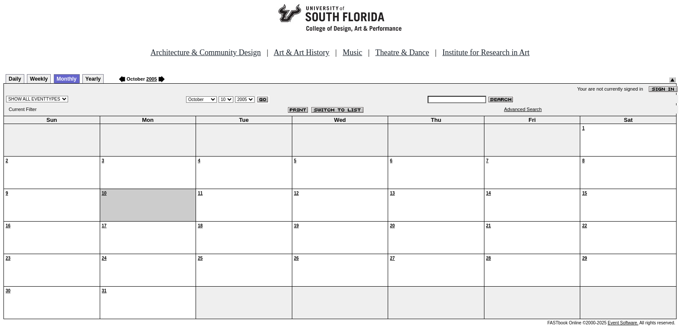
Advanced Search (523, 109)
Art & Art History (302, 52)
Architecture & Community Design (205, 52)
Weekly (39, 79)
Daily (15, 79)
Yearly (93, 79)
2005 (151, 79)
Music (352, 52)
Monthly (67, 79)
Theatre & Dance (402, 52)
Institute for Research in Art (486, 52)
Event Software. (623, 322)
